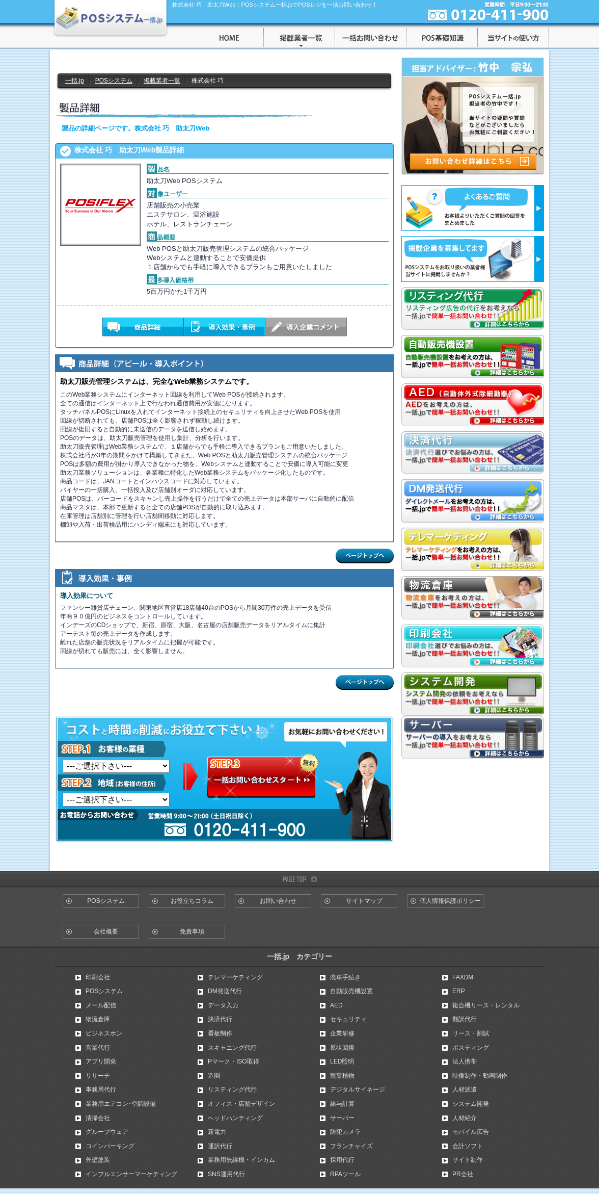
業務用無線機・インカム (241, 1159)
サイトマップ (364, 900)
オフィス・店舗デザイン (241, 1103)
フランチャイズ (351, 1146)
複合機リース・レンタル (486, 1005)
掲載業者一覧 (162, 80)
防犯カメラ (345, 1131)
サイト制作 (467, 1159)
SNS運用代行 (226, 1174)
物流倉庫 (98, 1019)
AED (336, 1005)
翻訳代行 (464, 1019)
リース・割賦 (470, 1033)
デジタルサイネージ (357, 1089)
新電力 (217, 1131)
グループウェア (107, 1131)
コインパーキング (110, 1146)
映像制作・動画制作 (479, 1075)
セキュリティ (348, 1019)
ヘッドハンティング (235, 1118)
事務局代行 (101, 1089)
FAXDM (462, 977)
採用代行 (342, 1159)
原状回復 (342, 1047)
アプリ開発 (101, 1061)
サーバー (342, 1118)
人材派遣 (464, 1089)
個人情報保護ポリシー (450, 900)
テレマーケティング (235, 977)
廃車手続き (345, 977)
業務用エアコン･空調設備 (121, 1103)
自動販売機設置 (351, 991)
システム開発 (470, 1103)
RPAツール (345, 1174)
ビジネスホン (104, 1033)
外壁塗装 (98, 1159)
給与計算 (342, 1103)
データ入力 (223, 1005)
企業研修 (342, 1033)
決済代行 (220, 1019)
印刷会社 (98, 977)
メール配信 (101, 1005)
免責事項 (192, 931)
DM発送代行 (225, 991)
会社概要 (106, 931)
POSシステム (113, 80)
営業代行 (98, 1047)
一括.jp (74, 80)
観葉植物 (342, 1075)
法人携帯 (464, 1061)
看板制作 (220, 1033)
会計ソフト (467, 1146)
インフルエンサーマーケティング (131, 1174)
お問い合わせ (278, 900)
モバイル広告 (470, 1131)
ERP (458, 991)
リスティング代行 (232, 1089)
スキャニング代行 (232, 1047)
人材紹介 (464, 1118)
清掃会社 (98, 1118)
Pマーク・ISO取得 (233, 1061)
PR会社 (462, 1174)
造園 (214, 1075)
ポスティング (470, 1047)
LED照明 (342, 1061)
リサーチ (98, 1075)
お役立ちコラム (192, 900)
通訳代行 (220, 1146)
